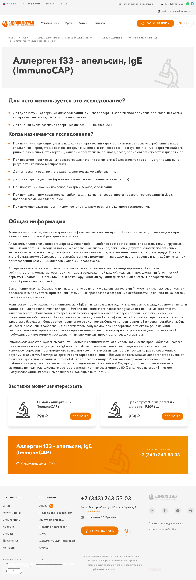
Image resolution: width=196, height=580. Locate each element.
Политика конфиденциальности (167, 523)
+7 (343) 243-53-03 (159, 454)
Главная (12, 38)
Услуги (25, 38)
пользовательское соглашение (49, 565)
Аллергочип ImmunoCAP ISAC (142, 38)
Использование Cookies (162, 529)
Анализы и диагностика (47, 38)
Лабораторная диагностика (79, 38)
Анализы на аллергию (111, 38)
